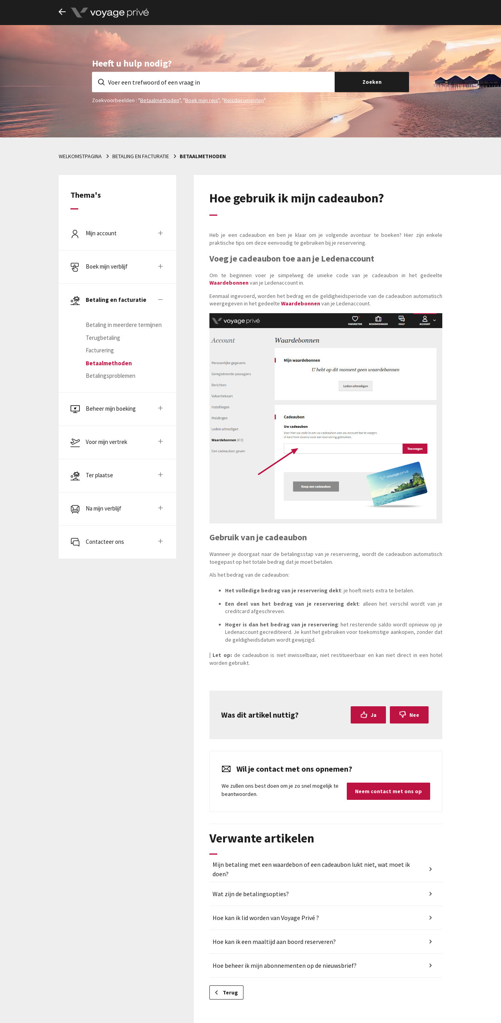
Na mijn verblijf (103, 508)
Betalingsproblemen (110, 375)
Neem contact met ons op (388, 791)
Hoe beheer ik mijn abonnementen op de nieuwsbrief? (285, 965)
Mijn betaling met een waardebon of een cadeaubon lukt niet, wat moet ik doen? (311, 869)
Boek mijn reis (201, 99)
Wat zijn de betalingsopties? (251, 894)
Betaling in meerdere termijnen (124, 324)
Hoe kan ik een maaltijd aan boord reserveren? (274, 941)
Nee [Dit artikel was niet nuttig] (414, 714)
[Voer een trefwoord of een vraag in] (213, 82)
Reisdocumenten (244, 99)
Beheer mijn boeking (111, 408)
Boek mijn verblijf (107, 266)
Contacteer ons (105, 541)
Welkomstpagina (80, 156)
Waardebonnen (229, 282)
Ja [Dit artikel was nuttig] (374, 714)
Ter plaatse (99, 475)
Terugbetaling (103, 337)
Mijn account (101, 233)
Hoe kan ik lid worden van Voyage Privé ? (266, 918)
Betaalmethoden (159, 99)
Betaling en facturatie (140, 156)
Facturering (100, 350)
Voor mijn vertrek (106, 442)
